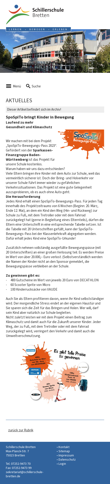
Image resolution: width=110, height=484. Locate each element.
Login (62, 464)
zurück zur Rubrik (20, 430)
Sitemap (64, 451)
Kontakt (63, 447)
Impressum (66, 455)
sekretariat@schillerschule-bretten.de (24, 474)
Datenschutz (67, 459)
